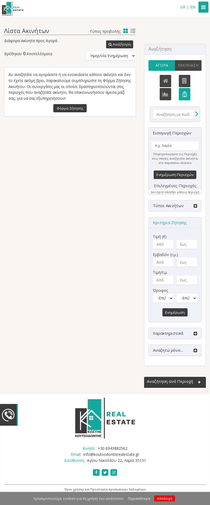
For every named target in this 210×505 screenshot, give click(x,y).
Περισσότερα (139, 498)
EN (193, 7)
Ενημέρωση (175, 312)
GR (182, 7)
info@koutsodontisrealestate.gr (111, 454)
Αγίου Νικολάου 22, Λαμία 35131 (116, 460)
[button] (119, 44)
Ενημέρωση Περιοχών (175, 175)
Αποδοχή (164, 498)
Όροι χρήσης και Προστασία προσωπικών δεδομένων (105, 490)
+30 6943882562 (112, 448)
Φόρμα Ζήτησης (70, 108)
